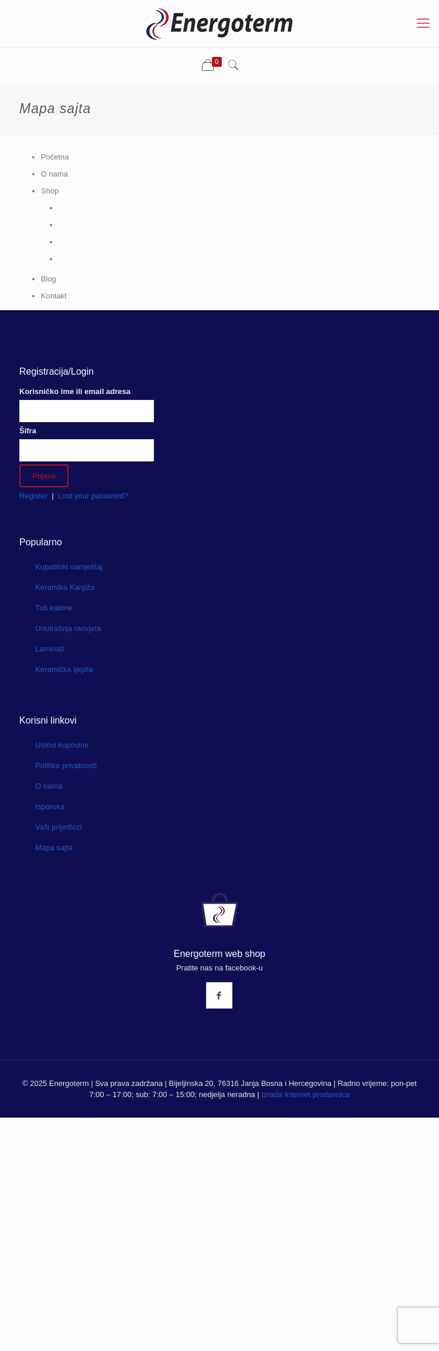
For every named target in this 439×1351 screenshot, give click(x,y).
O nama (48, 786)
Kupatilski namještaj (68, 566)
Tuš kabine (53, 607)
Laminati (49, 648)
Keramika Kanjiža (64, 587)
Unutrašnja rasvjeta (68, 628)
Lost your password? (93, 495)
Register (33, 495)
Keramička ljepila (63, 669)
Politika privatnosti (66, 765)
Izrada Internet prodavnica (305, 1094)
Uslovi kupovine (61, 745)
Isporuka (49, 806)
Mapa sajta (54, 847)
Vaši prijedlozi (58, 827)
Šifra (27, 430)
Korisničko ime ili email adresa (75, 391)
